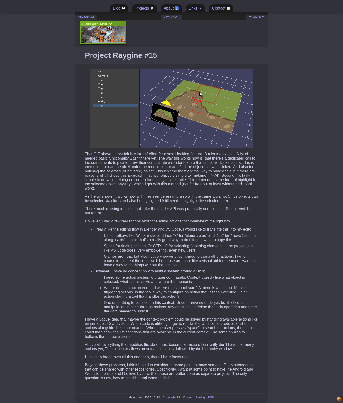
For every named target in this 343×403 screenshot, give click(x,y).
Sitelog (200, 397)
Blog (119, 8)
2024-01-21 (257, 17)
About (171, 8)
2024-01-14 (86, 17)
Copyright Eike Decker (178, 397)
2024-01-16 (171, 17)
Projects (144, 8)
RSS (211, 397)
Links (195, 8)
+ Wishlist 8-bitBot (103, 32)
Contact (221, 8)
